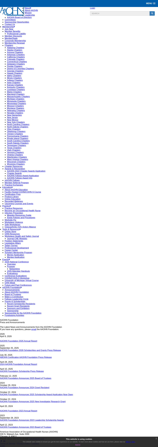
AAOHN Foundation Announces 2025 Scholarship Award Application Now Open (36, 394)
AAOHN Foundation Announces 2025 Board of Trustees (25, 378)
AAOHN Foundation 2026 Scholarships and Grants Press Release (30, 350)
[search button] (152, 13)
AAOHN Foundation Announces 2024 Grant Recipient (24, 387)
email (33, 329)
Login (92, 8)
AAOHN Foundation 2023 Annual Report (18, 411)
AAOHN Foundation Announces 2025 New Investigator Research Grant (33, 401)
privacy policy (130, 442)
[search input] (120, 13)
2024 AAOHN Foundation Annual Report (18, 364)
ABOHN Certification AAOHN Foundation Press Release (26, 357)
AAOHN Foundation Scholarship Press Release (22, 371)
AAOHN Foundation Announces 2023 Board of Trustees (25, 427)
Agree (77, 445)
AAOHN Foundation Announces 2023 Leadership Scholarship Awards (32, 420)
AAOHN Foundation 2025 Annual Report (18, 341)
